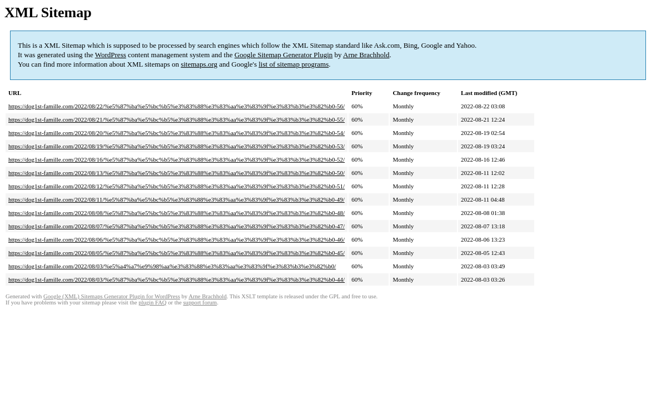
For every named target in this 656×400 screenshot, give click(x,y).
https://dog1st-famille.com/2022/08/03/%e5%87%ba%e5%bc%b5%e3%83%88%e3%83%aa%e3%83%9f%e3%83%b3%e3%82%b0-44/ (176, 279)
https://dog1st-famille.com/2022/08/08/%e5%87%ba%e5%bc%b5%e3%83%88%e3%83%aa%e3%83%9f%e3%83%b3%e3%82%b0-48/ (176, 212)
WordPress (110, 55)
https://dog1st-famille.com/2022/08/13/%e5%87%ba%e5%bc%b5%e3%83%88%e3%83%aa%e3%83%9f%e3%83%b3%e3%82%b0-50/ (176, 172)
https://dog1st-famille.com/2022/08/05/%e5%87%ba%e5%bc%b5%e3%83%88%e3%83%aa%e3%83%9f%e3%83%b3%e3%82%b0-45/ (176, 252)
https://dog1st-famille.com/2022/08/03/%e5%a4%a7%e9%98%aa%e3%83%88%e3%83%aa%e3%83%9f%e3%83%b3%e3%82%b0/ (172, 266)
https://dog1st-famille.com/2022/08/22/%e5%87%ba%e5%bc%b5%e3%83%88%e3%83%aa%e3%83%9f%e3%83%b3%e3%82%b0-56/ (176, 106)
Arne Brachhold (366, 55)
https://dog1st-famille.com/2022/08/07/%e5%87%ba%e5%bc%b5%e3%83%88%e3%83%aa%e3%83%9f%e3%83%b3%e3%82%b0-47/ (176, 226)
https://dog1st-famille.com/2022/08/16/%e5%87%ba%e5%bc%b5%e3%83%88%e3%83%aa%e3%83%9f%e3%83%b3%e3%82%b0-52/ (176, 159)
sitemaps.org (199, 64)
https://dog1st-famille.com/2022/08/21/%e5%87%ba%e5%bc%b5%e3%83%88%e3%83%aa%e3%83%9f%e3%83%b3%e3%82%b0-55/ (176, 119)
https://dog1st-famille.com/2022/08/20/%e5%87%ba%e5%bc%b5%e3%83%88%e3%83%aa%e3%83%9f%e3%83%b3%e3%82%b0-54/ (176, 132)
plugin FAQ (152, 302)
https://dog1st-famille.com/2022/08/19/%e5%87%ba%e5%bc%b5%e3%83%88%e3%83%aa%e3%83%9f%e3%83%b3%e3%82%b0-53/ (176, 146)
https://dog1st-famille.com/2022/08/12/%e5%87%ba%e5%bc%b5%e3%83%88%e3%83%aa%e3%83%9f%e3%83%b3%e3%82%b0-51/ (176, 186)
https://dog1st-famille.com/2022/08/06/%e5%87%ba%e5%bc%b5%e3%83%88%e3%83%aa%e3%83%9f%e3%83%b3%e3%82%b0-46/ (176, 239)
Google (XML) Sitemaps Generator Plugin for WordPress (111, 296)
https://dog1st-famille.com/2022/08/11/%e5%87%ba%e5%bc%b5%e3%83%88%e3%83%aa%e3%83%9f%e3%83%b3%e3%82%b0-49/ (176, 199)
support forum (200, 302)
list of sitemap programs (294, 64)
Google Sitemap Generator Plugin (284, 55)
